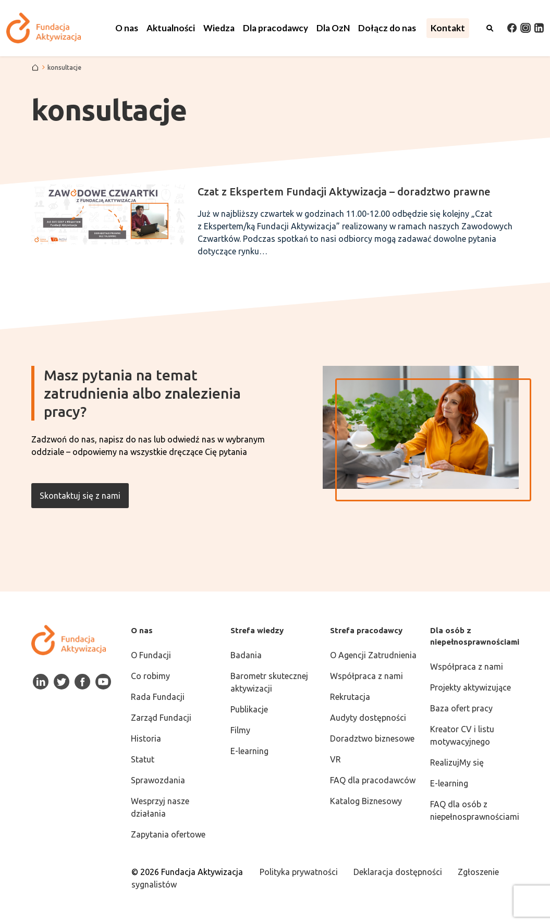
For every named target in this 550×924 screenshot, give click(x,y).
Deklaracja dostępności (397, 872)
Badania (246, 655)
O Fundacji (151, 655)
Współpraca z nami (366, 676)
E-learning (249, 751)
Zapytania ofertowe (168, 834)
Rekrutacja (350, 696)
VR (335, 759)
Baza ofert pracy (461, 708)
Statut (142, 759)
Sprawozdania (158, 780)
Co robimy (150, 676)
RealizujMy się (457, 762)
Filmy (240, 730)
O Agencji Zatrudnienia (373, 655)
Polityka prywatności (299, 872)
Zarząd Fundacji (161, 717)
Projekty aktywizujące (470, 687)
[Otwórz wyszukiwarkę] (490, 28)
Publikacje (249, 709)
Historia (146, 738)
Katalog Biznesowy (366, 801)
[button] (126, 28)
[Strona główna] (35, 68)
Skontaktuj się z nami (80, 495)
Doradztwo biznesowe (372, 738)
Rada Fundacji (158, 696)
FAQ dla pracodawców (372, 780)
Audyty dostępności (368, 717)
